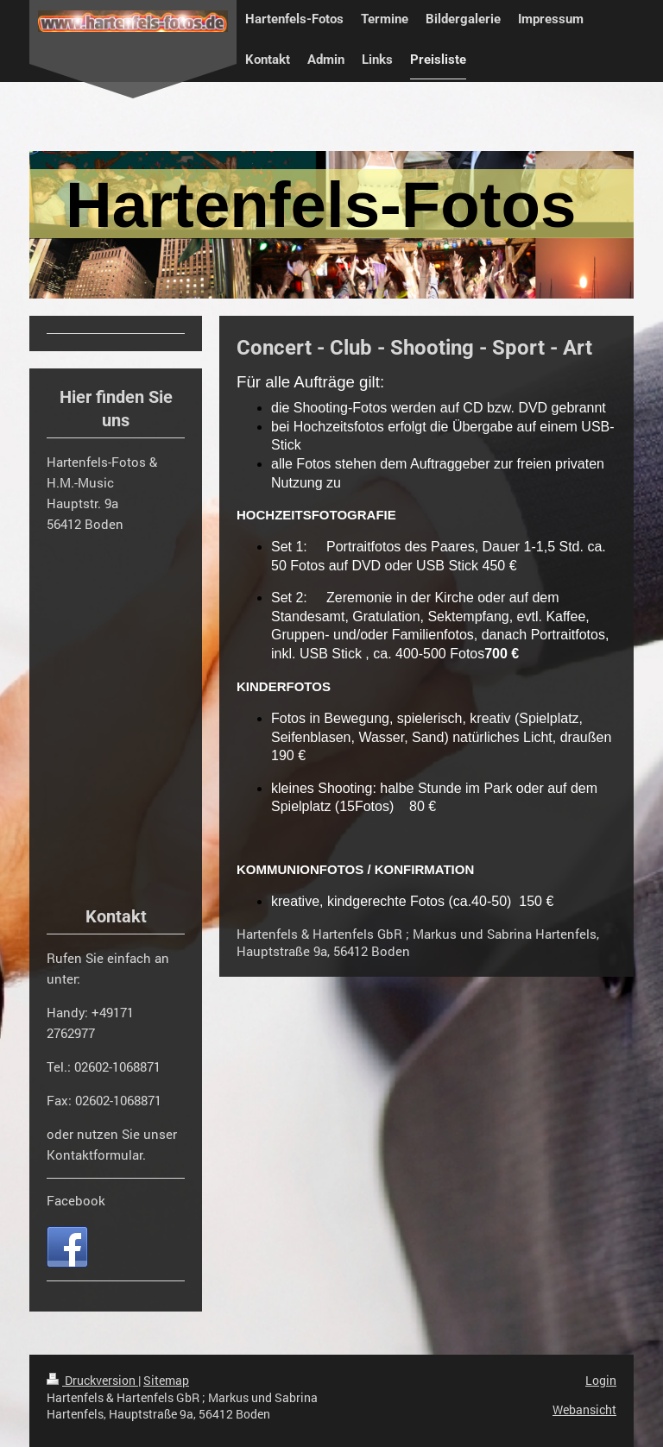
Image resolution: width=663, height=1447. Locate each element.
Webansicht (584, 1409)
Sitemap (166, 1380)
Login (600, 1380)
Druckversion (92, 1380)
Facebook (76, 1200)
